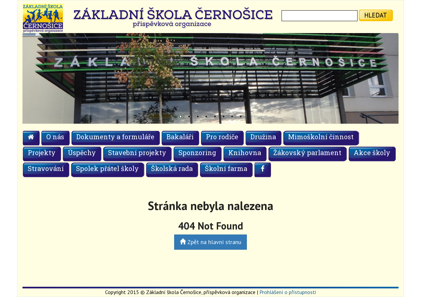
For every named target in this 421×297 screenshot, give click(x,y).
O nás (55, 136)
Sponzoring (197, 152)
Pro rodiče (222, 136)
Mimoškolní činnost (321, 136)
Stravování (46, 168)
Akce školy (372, 152)
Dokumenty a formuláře (115, 136)
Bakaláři (180, 136)
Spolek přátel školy (107, 168)
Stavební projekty (137, 152)
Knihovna (244, 152)
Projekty (42, 152)
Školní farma (226, 168)
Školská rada (172, 168)
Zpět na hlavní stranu (210, 242)
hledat (375, 15)
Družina (263, 136)
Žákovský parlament (307, 152)
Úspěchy (82, 152)
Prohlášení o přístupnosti (287, 292)
